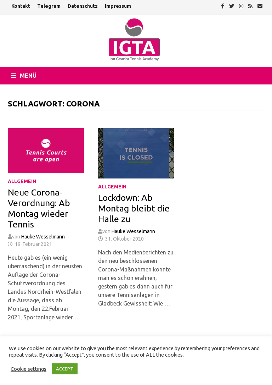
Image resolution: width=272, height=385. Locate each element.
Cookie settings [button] (28, 369)
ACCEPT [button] (64, 368)
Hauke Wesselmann (43, 237)
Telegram (49, 6)
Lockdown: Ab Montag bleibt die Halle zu (134, 208)
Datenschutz (83, 6)
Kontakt (20, 6)
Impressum (118, 6)
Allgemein (22, 181)
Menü (23, 75)
